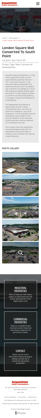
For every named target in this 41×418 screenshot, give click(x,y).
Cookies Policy (32, 397)
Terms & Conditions (10, 397)
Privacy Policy (22, 397)
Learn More (20, 392)
